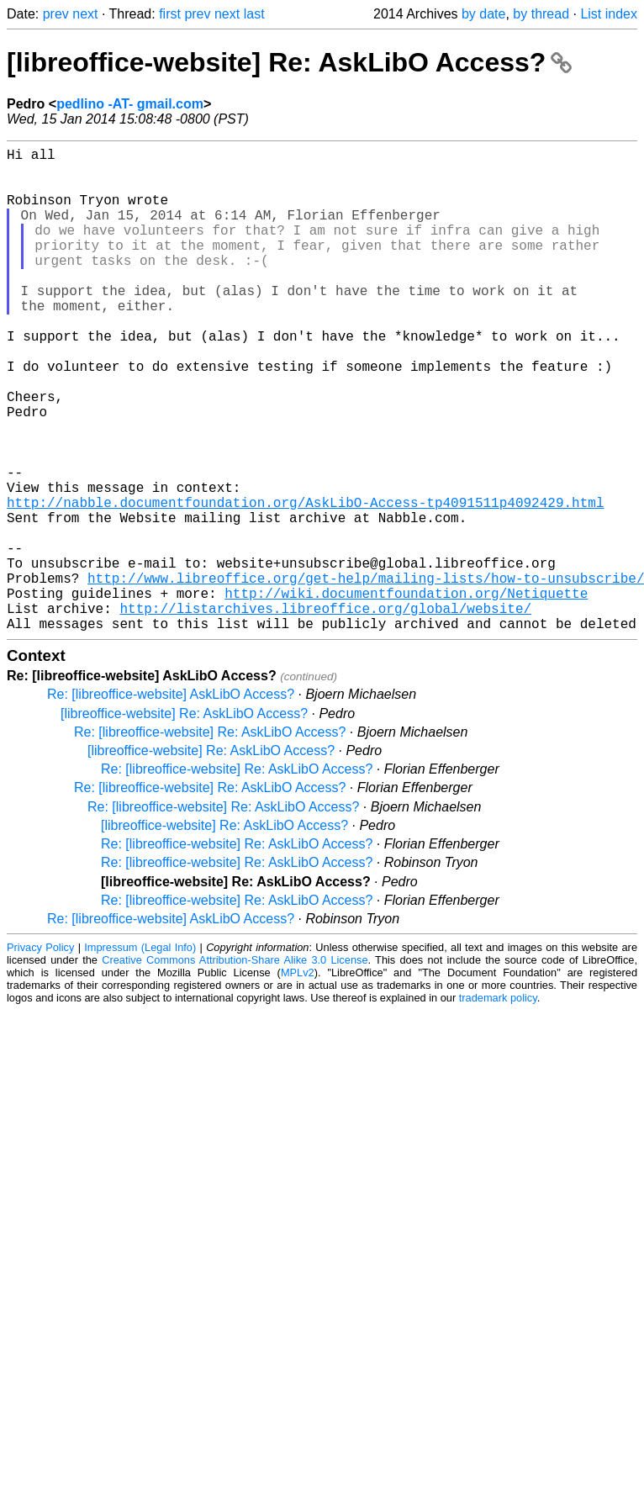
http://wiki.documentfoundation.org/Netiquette (406, 693)
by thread (541, 14)
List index (608, 14)
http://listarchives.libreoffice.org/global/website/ (325, 712)
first (170, 14)
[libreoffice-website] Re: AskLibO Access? (289, 62)
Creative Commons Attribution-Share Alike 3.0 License (234, 1067)
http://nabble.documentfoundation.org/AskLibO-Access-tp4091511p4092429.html (305, 582)
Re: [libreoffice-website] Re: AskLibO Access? (210, 839)
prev (56, 14)
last (254, 14)
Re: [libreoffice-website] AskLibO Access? (170, 802)
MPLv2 (297, 1080)
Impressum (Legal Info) (140, 1055)
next (85, 14)
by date (483, 14)
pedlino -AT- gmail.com (129, 104)
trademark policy (498, 1105)
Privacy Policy (40, 1055)
